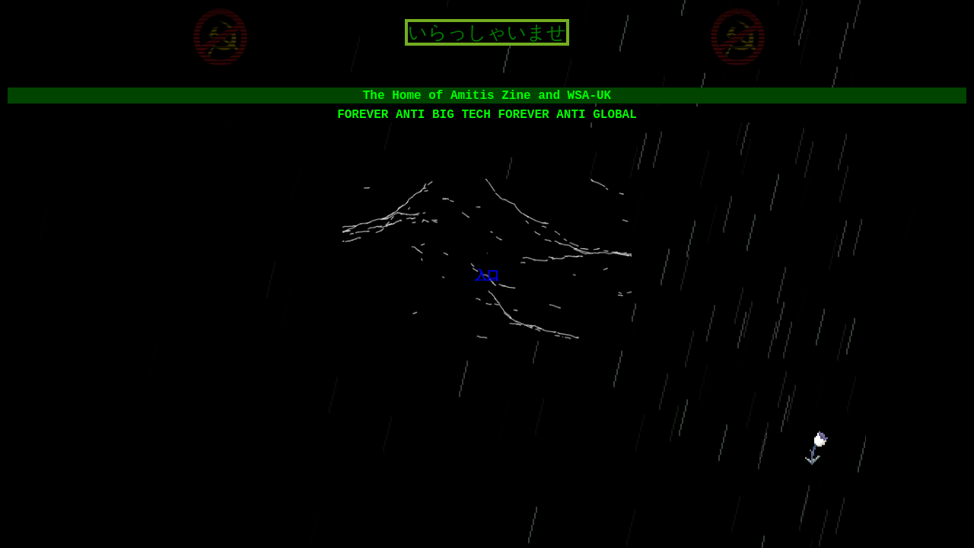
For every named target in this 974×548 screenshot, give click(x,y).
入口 (487, 274)
